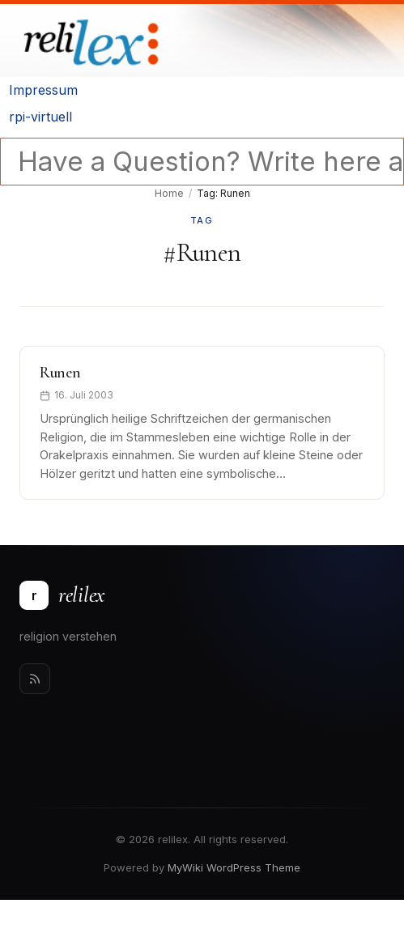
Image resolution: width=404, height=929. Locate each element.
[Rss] (34, 678)
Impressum (43, 90)
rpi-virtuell (40, 117)
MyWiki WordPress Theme (234, 867)
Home (169, 193)
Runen (60, 372)
